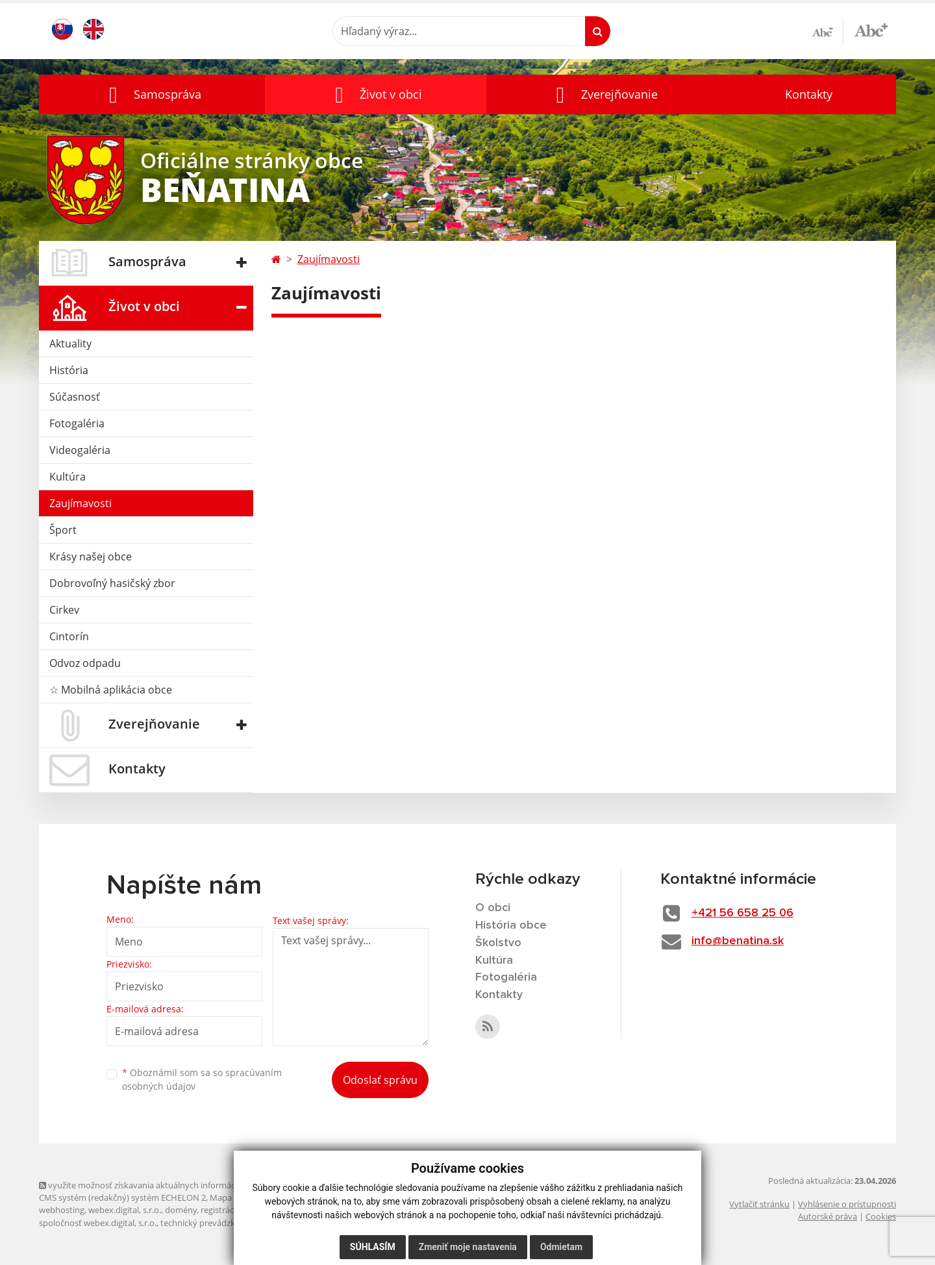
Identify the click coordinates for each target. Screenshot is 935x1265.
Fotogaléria (77, 423)
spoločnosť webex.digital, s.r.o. (97, 1223)
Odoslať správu (380, 1080)
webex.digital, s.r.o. (124, 1210)
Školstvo (498, 943)
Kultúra (67, 477)
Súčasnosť (74, 397)
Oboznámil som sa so (202, 1079)
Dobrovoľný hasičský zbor (112, 583)
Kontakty (808, 94)
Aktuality (70, 343)
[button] (152, 94)
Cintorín (69, 636)
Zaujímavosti (80, 503)
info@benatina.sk (738, 941)
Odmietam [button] (561, 1247)
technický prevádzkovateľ (209, 1223)
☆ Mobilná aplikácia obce (110, 690)
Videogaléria (79, 450)
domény (181, 1210)
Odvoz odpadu (85, 663)
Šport (63, 530)
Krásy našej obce (90, 556)
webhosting (61, 1210)
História (68, 370)
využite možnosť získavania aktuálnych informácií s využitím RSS (167, 1185)
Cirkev (64, 610)
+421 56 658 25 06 (742, 913)
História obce (511, 925)
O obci (492, 908)
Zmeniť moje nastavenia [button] (468, 1247)
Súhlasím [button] (372, 1247)
